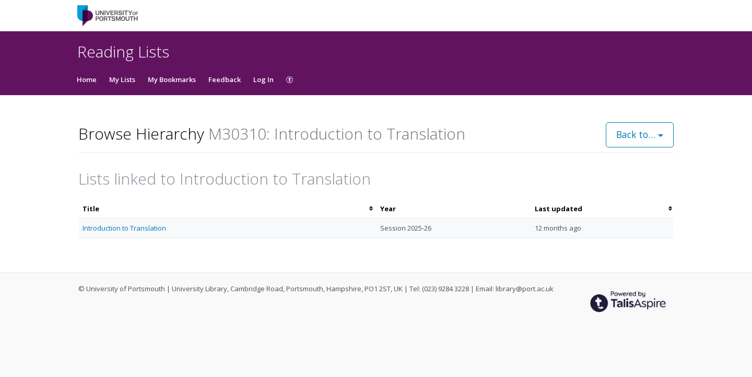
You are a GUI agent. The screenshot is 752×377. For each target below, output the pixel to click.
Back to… (639, 134)
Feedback (224, 79)
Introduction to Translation (124, 228)
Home (87, 79)
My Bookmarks (172, 79)
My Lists (122, 79)
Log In (263, 79)
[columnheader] (227, 209)
